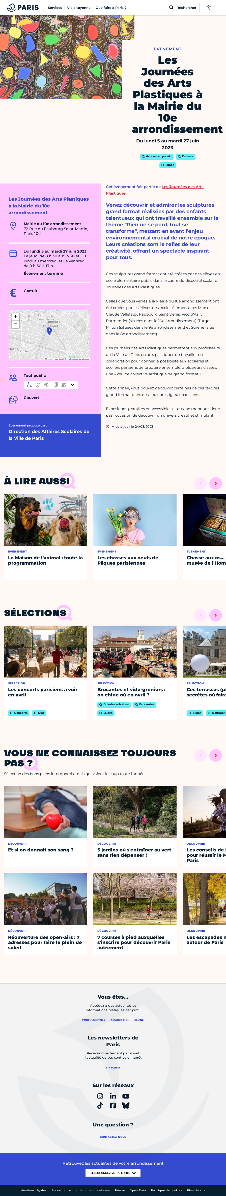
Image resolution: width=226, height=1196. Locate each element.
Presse (120, 1190)
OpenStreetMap (71, 359)
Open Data (138, 1190)
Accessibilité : (80, 1190)
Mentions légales (33, 1190)
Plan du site (196, 1190)
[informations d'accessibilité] (51, 385)
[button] (49, 331)
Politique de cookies (166, 1190)
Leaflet (49, 359)
